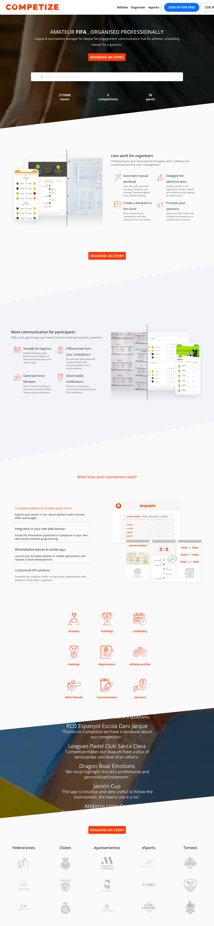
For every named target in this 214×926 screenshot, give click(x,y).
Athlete (122, 7)
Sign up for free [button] (182, 7)
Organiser (138, 7)
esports (153, 7)
